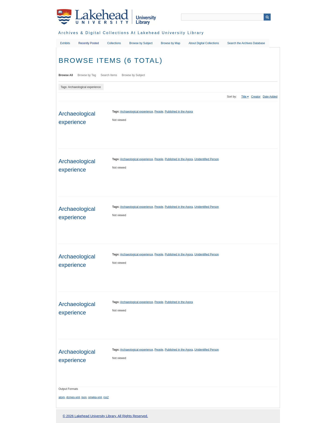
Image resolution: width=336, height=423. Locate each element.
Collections (114, 43)
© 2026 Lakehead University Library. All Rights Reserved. (105, 416)
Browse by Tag (87, 75)
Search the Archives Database (246, 43)
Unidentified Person (206, 159)
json (84, 397)
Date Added (270, 96)
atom (62, 397)
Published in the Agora (179, 111)
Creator (255, 96)
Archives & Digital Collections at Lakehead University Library (131, 33)
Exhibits (65, 43)
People (158, 111)
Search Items (109, 75)
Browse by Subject (140, 43)
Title (243, 96)
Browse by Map (170, 43)
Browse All (66, 75)
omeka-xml (95, 397)
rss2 (106, 397)
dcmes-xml (73, 397)
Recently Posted (88, 43)
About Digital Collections (204, 43)
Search (267, 17)
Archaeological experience (136, 111)
